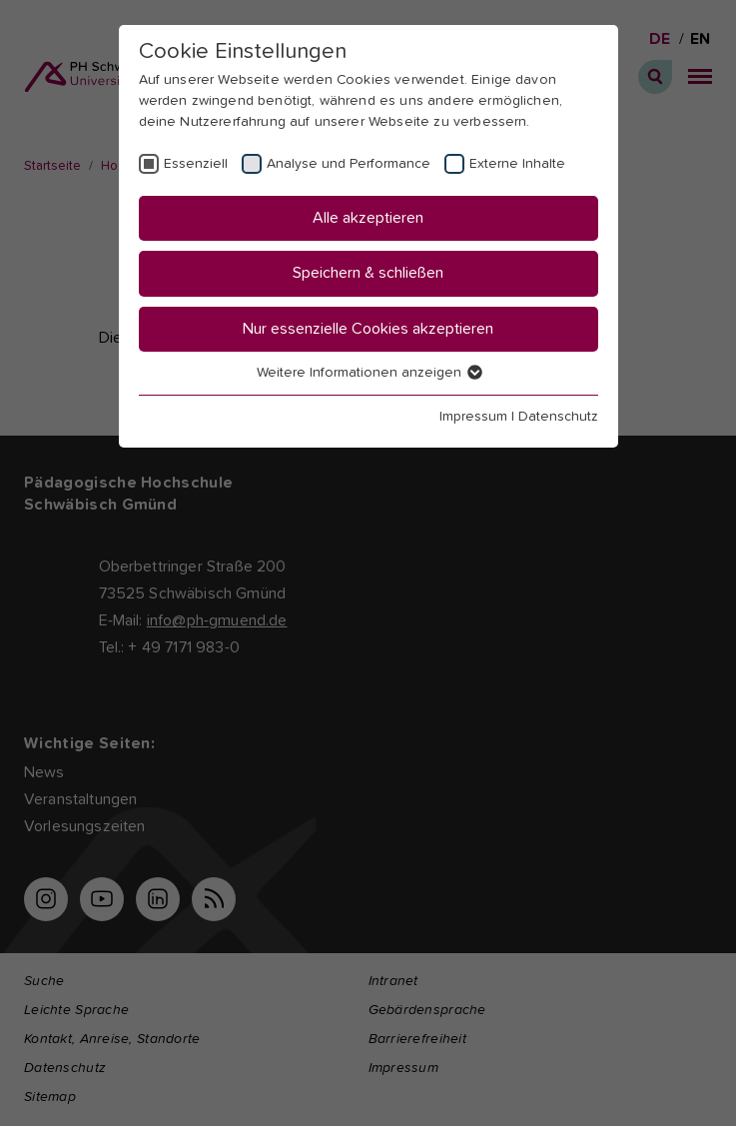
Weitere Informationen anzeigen (368, 373)
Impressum (473, 417)
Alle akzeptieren (368, 218)
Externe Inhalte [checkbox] (517, 164)
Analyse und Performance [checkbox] (348, 164)
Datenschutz (558, 417)
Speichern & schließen (368, 273)
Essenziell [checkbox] (196, 164)
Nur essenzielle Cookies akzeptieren (368, 329)
